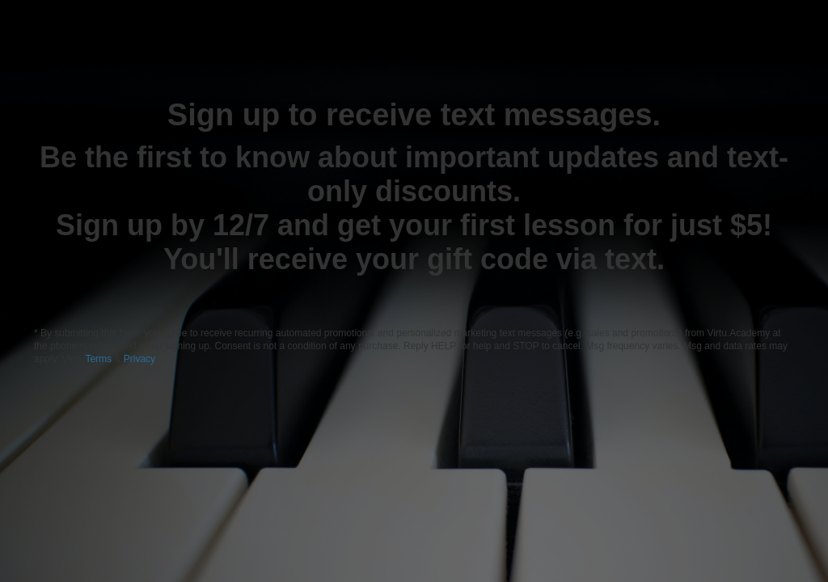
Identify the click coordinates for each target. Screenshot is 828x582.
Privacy (139, 359)
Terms (99, 359)
